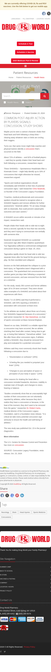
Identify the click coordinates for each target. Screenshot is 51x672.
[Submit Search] (44, 96)
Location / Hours (43, 19)
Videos (27, 102)
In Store (3, 575)
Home (10, 77)
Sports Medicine (39, 512)
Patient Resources (23, 77)
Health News (11, 102)
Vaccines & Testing (7, 579)
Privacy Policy (6, 591)
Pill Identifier (28, 19)
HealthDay (17, 484)
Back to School (6, 571)
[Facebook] (44, 13)
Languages (15, 19)
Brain (14, 512)
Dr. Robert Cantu (33, 408)
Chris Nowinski (39, 189)
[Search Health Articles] (21, 96)
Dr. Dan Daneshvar (30, 317)
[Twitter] (49, 13)
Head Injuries (25, 512)
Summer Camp (5, 567)
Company (3, 583)
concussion (30, 149)
